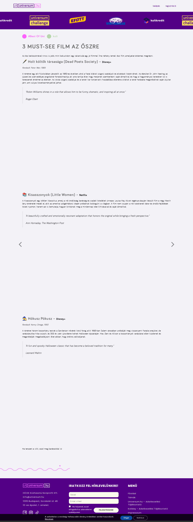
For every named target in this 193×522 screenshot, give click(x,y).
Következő (174, 246)
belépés (150, 6)
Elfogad (124, 518)
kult (55, 37)
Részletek (48, 519)
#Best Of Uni (36, 37)
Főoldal (132, 494)
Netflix (83, 196)
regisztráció (164, 6)
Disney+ (106, 63)
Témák (132, 498)
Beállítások (141, 518)
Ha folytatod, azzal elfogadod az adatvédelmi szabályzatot (80, 511)
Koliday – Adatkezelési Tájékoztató (148, 509)
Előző (22, 246)
